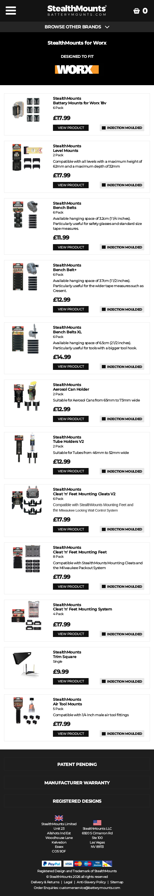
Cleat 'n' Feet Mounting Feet (79, 550)
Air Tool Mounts (67, 701)
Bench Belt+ (67, 267)
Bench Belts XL (67, 329)
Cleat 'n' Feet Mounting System (82, 607)
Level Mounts (67, 148)
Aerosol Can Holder (71, 387)
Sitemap (116, 882)
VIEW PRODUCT (71, 128)
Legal (68, 882)
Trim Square (67, 654)
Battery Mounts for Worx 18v (79, 100)
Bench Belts (67, 205)
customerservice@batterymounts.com (89, 888)
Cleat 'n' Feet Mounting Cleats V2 (84, 491)
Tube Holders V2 (68, 439)
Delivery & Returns (45, 882)
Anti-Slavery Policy (91, 882)
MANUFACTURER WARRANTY (77, 782)
